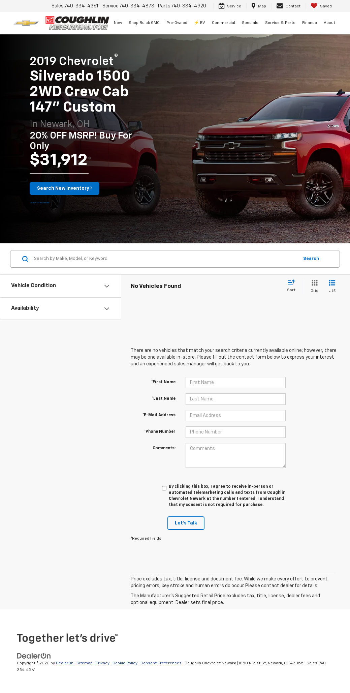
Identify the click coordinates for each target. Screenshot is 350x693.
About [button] (329, 23)
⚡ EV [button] (199, 23)
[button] (39, 202)
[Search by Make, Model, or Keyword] (165, 259)
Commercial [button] (223, 23)
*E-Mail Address (159, 415)
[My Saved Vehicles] (321, 6)
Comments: (164, 448)
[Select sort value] (293, 286)
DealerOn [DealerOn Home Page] (64, 663)
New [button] (118, 23)
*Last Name (164, 399)
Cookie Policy (125, 663)
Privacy (102, 663)
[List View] (332, 286)
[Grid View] (313, 286)
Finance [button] (309, 23)
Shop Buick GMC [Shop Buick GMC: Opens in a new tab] (144, 23)
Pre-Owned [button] (176, 23)
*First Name (163, 382)
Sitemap (84, 663)
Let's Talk (186, 523)
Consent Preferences (161, 663)
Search (311, 259)
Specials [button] (250, 23)
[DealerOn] (34, 655)
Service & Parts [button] (280, 23)
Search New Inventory (64, 188)
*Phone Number (160, 432)
